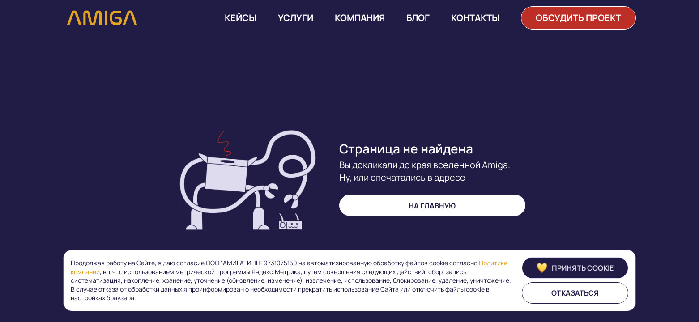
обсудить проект (578, 18)
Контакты (475, 18)
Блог (418, 18)
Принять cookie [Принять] (575, 268)
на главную (432, 206)
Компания (360, 18)
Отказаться (575, 293)
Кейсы (240, 18)
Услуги (295, 18)
